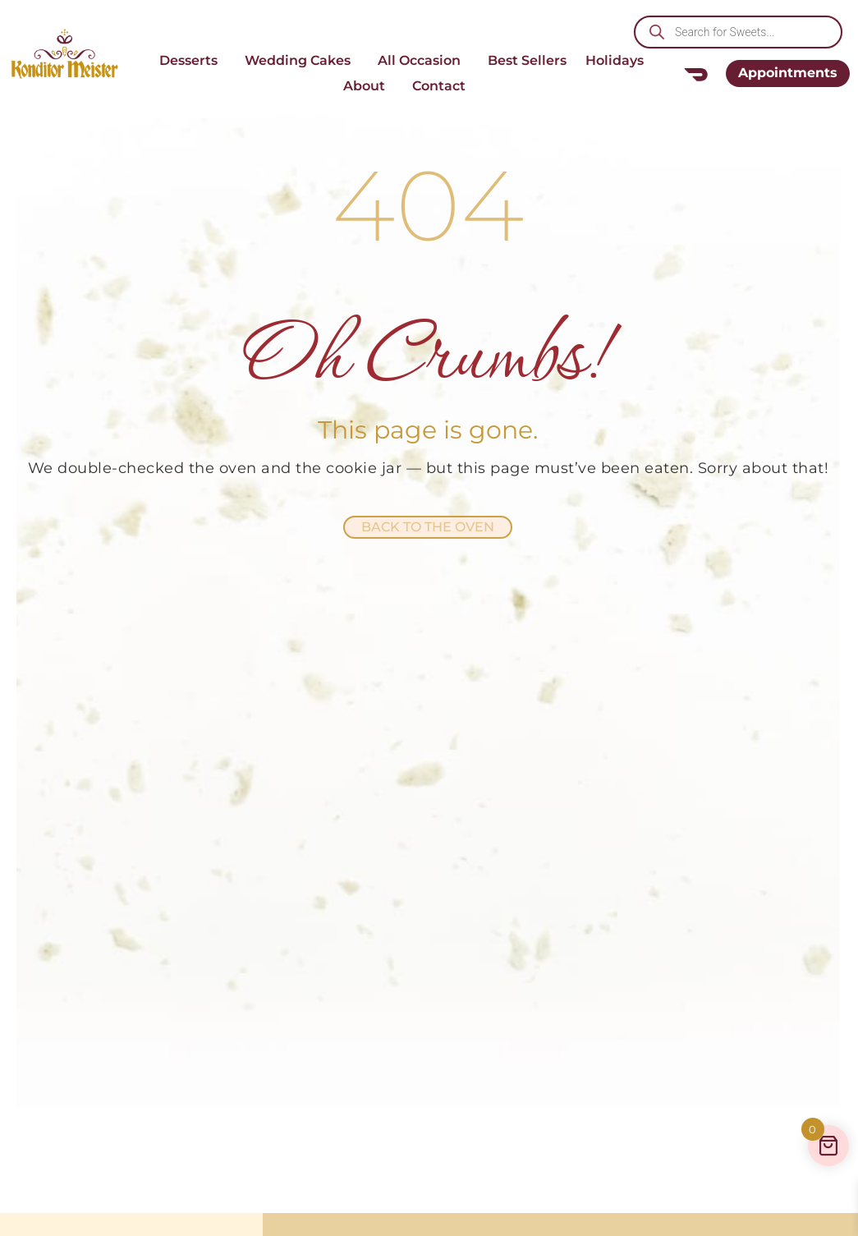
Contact (443, 86)
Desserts (192, 61)
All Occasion (423, 61)
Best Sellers (527, 60)
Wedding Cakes (302, 61)
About (368, 86)
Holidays (618, 61)
